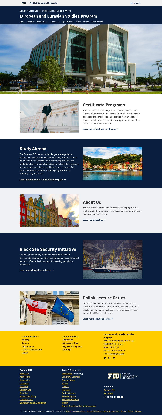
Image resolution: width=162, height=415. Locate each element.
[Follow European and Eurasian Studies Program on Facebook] (105, 358)
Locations (24, 383)
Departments (28, 346)
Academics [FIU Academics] (25, 380)
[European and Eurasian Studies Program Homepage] (58, 16)
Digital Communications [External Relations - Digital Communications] (75, 411)
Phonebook (67, 373)
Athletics (24, 393)
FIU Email (66, 390)
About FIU (24, 373)
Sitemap (138, 411)
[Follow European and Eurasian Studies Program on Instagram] (110, 358)
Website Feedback (95, 411)
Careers (25, 343)
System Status (68, 393)
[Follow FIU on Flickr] (122, 397)
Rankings (66, 349)
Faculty (25, 352)
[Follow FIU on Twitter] (115, 397)
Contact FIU (109, 390)
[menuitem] (23, 21)
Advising (25, 339)
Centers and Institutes (32, 349)
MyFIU (65, 383)
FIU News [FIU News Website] (108, 393)
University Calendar (71, 377)
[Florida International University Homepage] (50, 3)
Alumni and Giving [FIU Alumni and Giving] (28, 396)
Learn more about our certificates (99, 129)
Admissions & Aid (70, 343)
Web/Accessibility (111, 411)
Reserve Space (69, 396)
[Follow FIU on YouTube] (119, 397)
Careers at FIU (26, 399)
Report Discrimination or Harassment (79, 406)
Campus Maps (68, 380)
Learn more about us (93, 220)
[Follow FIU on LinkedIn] (108, 397)
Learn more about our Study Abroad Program (41, 179)
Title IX (65, 402)
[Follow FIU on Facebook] (112, 397)
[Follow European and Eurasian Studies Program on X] (114, 358)
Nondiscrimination (70, 399)
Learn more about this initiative (35, 270)
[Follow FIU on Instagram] (105, 397)
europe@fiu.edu (116, 353)
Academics (67, 339)
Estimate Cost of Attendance (33, 402)
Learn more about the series (96, 319)
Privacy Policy (127, 411)
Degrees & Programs (72, 346)
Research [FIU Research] (24, 386)
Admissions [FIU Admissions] (25, 377)
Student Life (25, 390)
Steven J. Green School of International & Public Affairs (45, 11)
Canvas (65, 386)
